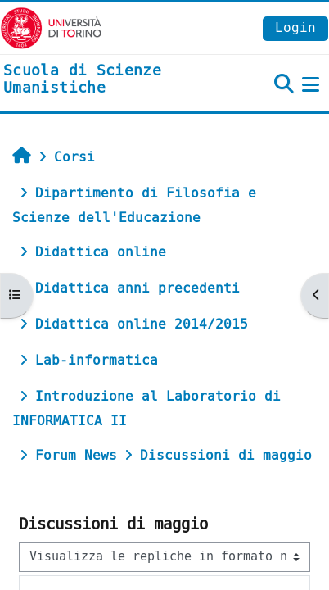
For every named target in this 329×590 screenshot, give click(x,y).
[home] (109, 80)
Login (295, 27)
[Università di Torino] (51, 27)
